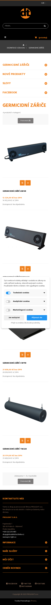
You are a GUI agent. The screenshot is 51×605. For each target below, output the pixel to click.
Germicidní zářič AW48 (14, 191)
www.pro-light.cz (9, 537)
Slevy (7, 83)
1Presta (33, 600)
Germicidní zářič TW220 (15, 449)
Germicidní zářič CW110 (14, 363)
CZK (42, 3)
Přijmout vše (37, 317)
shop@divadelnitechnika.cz (13, 534)
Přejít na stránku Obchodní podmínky (25, 322)
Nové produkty (14, 74)
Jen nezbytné (14, 317)
